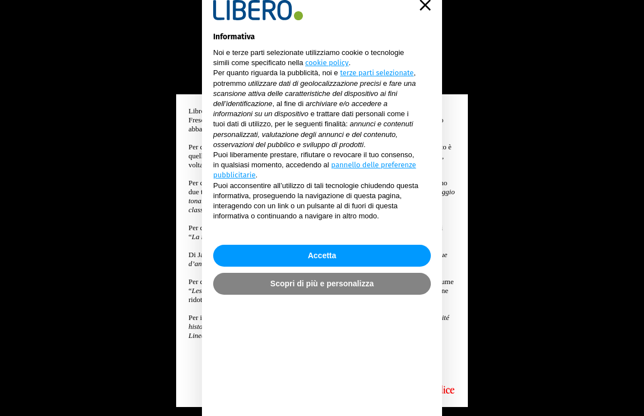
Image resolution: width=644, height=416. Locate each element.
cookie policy (326, 140)
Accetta (322, 313)
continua (322, 369)
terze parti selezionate (376, 151)
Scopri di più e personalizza (322, 341)
